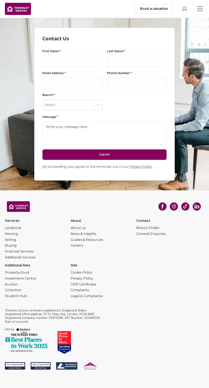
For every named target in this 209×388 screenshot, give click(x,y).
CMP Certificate (83, 284)
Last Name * (116, 51)
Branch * (48, 95)
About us (78, 228)
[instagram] (174, 206)
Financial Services (19, 251)
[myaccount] (184, 9)
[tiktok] (185, 206)
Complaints (80, 290)
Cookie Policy (81, 272)
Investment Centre (20, 278)
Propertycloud (17, 272)
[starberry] (23, 329)
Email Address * (54, 73)
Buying (11, 245)
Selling (10, 240)
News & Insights (83, 234)
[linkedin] (197, 206)
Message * (50, 116)
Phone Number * (119, 73)
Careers (77, 245)
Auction (11, 284)
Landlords (13, 228)
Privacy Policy (82, 278)
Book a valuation (154, 9)
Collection (13, 290)
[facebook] (162, 206)
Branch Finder (148, 228)
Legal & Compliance (87, 296)
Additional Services (20, 257)
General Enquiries (151, 234)
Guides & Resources (87, 240)
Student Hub (16, 296)
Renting (11, 234)
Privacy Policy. (141, 167)
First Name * (51, 51)
